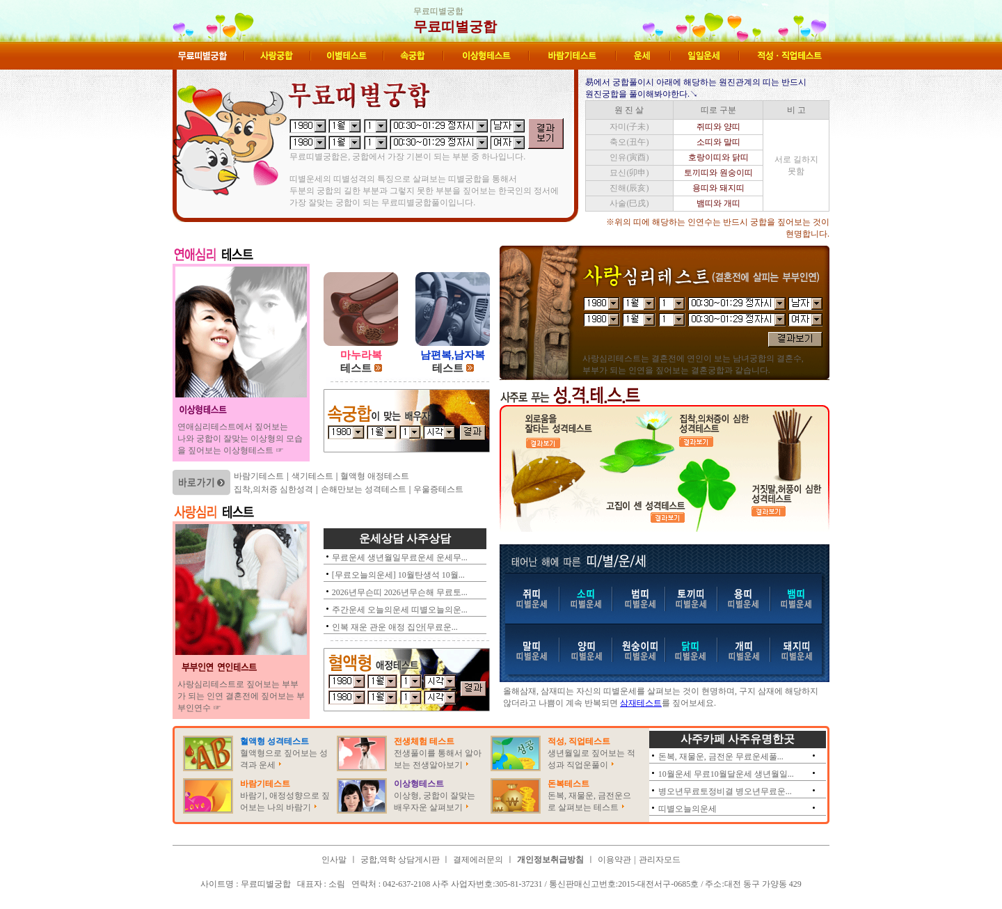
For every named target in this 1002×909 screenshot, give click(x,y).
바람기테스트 (259, 476)
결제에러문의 (478, 859)
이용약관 (614, 859)
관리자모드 (660, 859)
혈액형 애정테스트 (374, 476)
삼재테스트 (641, 703)
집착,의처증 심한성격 (273, 489)
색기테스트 (312, 476)
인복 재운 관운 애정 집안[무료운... (395, 627)
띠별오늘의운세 (687, 809)
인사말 (334, 859)
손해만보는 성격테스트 (363, 489)
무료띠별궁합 (455, 26)
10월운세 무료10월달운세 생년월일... (726, 774)
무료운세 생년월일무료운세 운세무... (400, 557)
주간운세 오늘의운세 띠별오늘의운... (400, 610)
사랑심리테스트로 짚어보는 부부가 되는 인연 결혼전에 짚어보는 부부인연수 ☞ (241, 696)
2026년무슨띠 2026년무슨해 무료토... (400, 592)
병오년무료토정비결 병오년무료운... (725, 791)
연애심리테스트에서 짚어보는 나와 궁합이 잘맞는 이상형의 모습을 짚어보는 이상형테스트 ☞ (240, 438)
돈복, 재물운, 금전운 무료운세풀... (721, 756)
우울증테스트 (438, 489)
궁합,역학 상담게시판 (401, 859)
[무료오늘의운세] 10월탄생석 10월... (398, 575)
